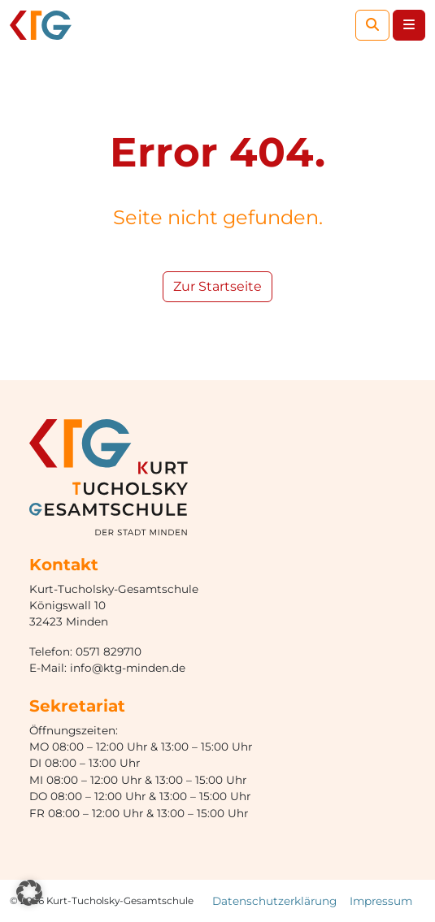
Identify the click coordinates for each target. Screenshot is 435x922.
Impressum (381, 900)
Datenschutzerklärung (274, 900)
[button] (29, 893)
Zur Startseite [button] (217, 286)
